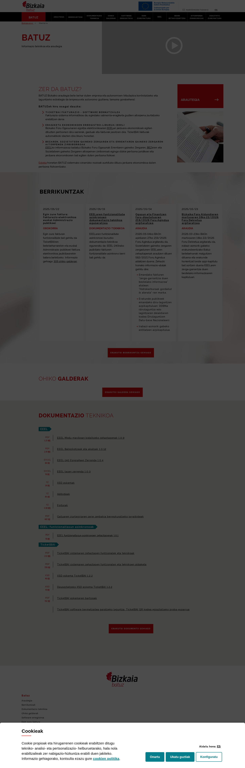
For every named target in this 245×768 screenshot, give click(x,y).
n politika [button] (106, 759)
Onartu (157, 758)
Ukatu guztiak (181, 758)
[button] (219, 746)
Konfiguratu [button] (211, 758)
